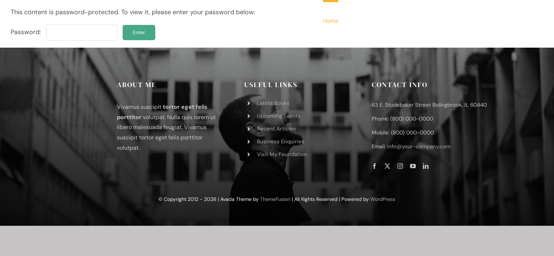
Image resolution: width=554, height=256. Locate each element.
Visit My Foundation (282, 154)
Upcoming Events (279, 115)
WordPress (382, 199)
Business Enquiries (281, 141)
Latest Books (273, 103)
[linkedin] (426, 166)
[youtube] (413, 166)
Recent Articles (276, 128)
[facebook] (374, 166)
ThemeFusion (275, 199)
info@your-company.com (419, 146)
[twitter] (387, 166)
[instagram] (400, 166)
